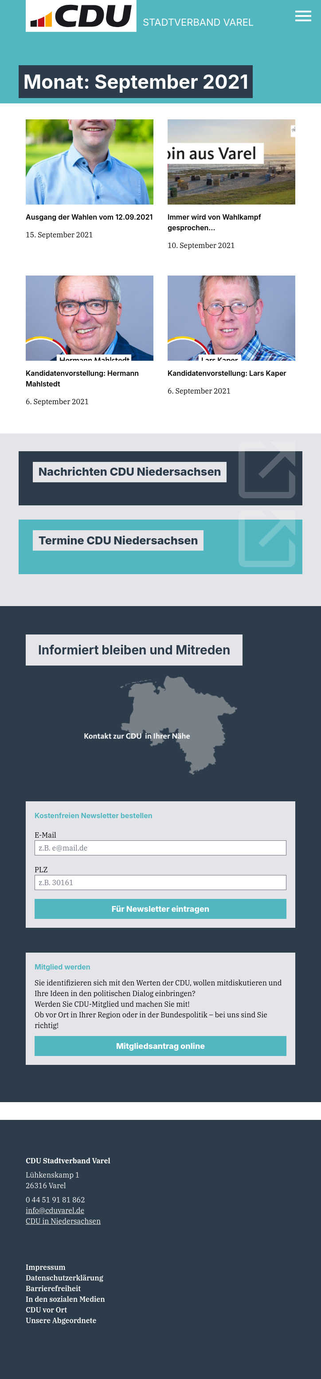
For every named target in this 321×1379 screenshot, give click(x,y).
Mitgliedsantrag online (160, 1046)
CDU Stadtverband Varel (68, 1160)
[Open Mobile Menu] (303, 16)
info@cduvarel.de (55, 1210)
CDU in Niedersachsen (63, 1221)
